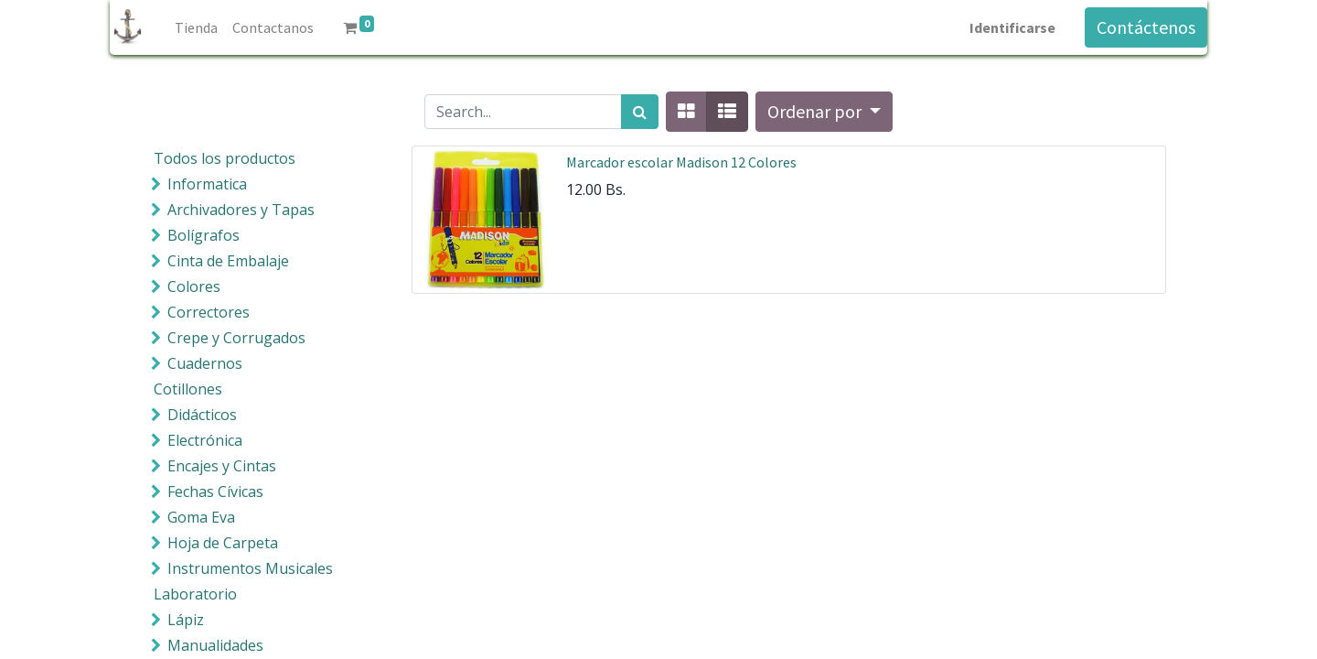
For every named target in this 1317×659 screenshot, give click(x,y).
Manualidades (215, 645)
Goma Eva (201, 517)
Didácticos (202, 415)
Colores (193, 286)
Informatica (207, 184)
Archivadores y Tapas (241, 210)
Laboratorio (195, 594)
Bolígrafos (203, 235)
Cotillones (188, 389)
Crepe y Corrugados (236, 338)
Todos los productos (224, 158)
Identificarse (1012, 27)
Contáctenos (1146, 27)
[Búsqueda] (639, 111)
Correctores (208, 312)
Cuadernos (204, 363)
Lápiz (185, 620)
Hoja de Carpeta (222, 543)
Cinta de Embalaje (228, 261)
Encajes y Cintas (221, 466)
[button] (824, 112)
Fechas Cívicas (215, 491)
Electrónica (204, 440)
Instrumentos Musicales (250, 568)
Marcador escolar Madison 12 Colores (681, 162)
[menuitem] (196, 27)
